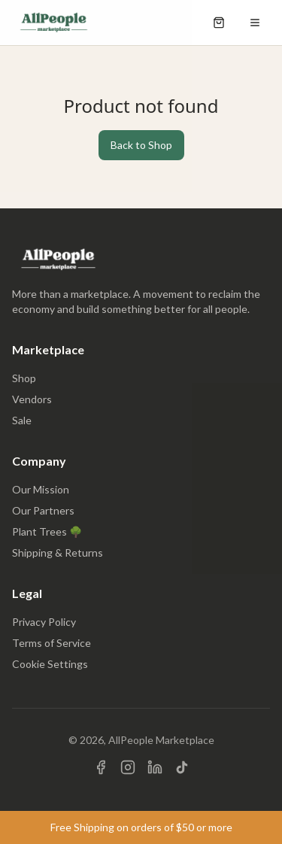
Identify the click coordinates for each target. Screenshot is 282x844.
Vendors (32, 399)
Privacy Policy (44, 621)
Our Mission (40, 489)
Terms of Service (51, 642)
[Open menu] (255, 23)
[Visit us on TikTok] (182, 767)
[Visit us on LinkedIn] (154, 767)
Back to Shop (141, 144)
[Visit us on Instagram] (127, 767)
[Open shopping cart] (219, 23)
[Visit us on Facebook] (100, 767)
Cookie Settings (50, 663)
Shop (24, 378)
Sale (22, 420)
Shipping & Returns (57, 552)
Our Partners (43, 510)
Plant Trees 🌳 (47, 531)
